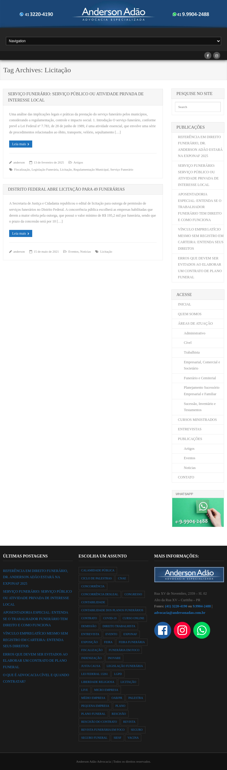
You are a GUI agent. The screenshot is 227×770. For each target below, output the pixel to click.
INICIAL (184, 304)
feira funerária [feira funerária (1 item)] (132, 642)
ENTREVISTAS (190, 429)
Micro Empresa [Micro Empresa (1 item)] (106, 689)
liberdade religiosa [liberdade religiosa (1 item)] (97, 682)
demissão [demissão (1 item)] (88, 626)
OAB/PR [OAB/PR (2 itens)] (116, 697)
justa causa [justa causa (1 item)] (90, 666)
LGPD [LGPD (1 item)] (118, 674)
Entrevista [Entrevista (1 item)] (90, 634)
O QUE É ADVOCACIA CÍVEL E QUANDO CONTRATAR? (36, 678)
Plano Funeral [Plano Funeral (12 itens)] (93, 713)
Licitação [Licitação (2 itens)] (128, 682)
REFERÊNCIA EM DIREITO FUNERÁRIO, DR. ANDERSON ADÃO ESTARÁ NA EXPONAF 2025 (200, 146)
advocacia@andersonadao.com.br (179, 613)
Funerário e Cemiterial (200, 378)
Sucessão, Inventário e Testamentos (200, 407)
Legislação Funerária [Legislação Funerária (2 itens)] (125, 666)
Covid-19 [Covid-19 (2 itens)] (109, 618)
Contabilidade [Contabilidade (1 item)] (93, 602)
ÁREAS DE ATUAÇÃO (195, 323)
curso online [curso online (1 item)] (133, 618)
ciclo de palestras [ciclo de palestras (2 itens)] (96, 578)
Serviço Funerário (121, 169)
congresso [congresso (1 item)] (133, 594)
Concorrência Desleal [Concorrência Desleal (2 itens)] (99, 594)
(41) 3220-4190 (176, 606)
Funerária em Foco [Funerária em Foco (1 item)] (124, 650)
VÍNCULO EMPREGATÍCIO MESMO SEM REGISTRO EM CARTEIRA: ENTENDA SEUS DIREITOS (200, 239)
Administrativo (194, 333)
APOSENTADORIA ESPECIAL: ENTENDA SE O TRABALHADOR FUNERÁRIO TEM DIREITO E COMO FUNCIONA (200, 207)
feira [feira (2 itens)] (108, 642)
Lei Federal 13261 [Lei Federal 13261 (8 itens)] (94, 674)
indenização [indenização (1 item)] (91, 658)
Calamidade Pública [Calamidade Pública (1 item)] (98, 570)
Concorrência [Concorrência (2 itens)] (93, 586)
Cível (188, 343)
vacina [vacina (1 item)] (133, 737)
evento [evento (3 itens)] (111, 634)
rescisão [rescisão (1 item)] (119, 713)
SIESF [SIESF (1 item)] (117, 737)
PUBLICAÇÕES (190, 439)
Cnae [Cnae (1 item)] (122, 578)
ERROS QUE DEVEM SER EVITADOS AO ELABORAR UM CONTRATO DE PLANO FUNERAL (200, 267)
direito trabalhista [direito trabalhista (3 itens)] (119, 626)
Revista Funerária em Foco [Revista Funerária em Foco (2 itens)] (103, 729)
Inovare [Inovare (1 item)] (114, 658)
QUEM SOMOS (190, 314)
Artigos (78, 162)
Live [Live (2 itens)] (84, 689)
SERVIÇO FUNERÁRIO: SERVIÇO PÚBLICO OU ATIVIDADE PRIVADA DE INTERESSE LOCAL (198, 175)
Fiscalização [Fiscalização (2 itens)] (92, 650)
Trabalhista (192, 352)
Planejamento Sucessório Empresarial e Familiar (201, 390)
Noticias (85, 251)
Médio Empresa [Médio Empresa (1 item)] (93, 697)
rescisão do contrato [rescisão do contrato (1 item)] (99, 721)
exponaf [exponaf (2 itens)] (130, 634)
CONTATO (186, 477)
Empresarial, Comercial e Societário (202, 365)
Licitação (66, 169)
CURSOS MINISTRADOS (197, 420)
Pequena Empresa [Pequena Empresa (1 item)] (95, 705)
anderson (19, 162)
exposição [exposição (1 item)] (89, 642)
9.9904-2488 (202, 606)
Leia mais (19, 144)
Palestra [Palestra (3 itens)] (135, 697)
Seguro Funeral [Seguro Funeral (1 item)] (94, 737)
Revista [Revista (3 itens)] (129, 721)
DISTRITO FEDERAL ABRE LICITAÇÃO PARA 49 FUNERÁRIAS (66, 189)
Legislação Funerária (45, 169)
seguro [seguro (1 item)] (137, 729)
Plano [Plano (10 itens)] (120, 705)
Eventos (73, 251)
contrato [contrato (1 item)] (89, 618)
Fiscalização (22, 169)
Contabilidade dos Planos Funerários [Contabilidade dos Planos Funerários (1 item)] (112, 610)
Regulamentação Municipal (91, 169)
